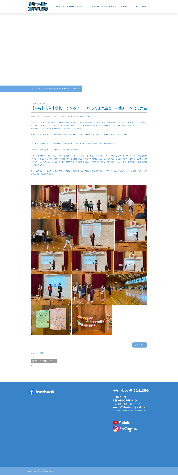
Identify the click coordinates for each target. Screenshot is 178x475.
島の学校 (95, 6)
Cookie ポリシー (32, 470)
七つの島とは (58, 6)
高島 (42, 353)
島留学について (83, 6)
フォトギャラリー (126, 6)
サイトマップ (41, 470)
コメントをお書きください (44, 361)
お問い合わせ (141, 6)
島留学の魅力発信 (109, 6)
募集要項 (70, 6)
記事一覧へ (139, 345)
